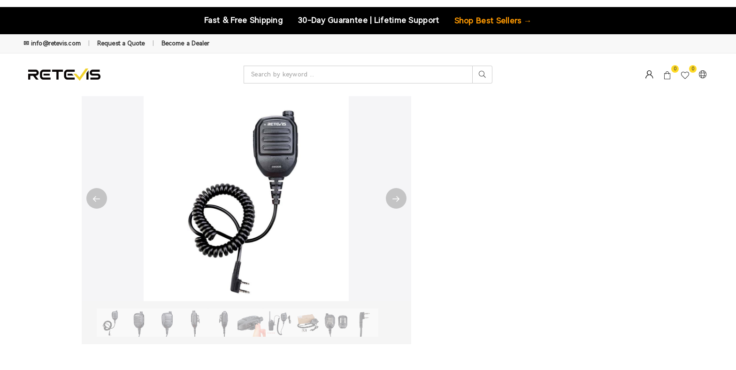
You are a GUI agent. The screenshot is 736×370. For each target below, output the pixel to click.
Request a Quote (121, 43)
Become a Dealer (185, 43)
